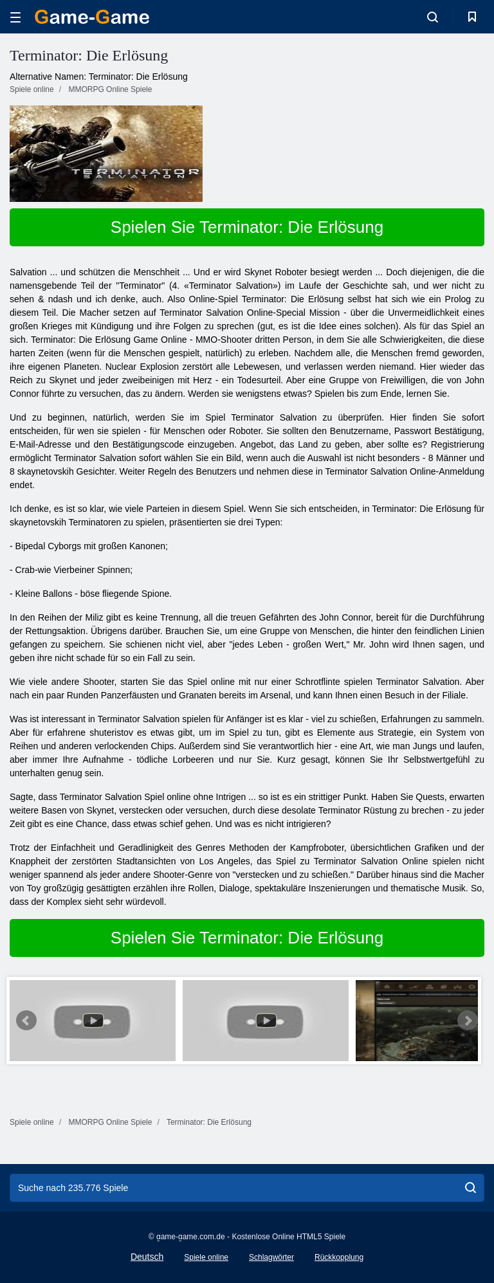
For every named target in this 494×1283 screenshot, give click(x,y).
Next (467, 1020)
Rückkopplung (339, 1257)
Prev (26, 1020)
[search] (470, 1188)
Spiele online (206, 1257)
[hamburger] (15, 17)
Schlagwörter (271, 1257)
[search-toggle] (432, 17)
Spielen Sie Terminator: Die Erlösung (247, 227)
